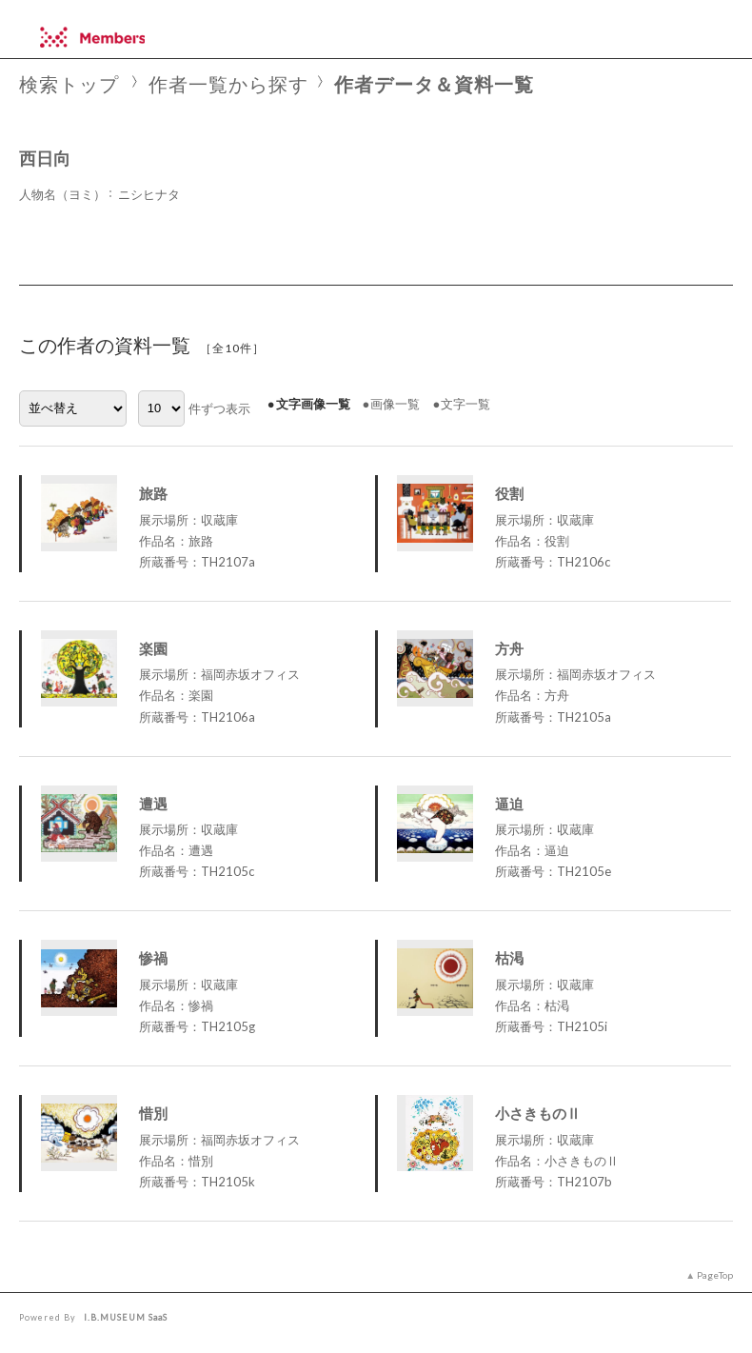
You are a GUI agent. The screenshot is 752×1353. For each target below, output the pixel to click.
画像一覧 (395, 403)
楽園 (153, 648)
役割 (509, 493)
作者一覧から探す (228, 84)
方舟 (509, 648)
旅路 (153, 493)
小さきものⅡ (538, 1113)
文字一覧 (465, 403)
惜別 (153, 1113)
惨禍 (153, 957)
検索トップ (69, 84)
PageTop (715, 1275)
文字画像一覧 (313, 403)
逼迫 (509, 803)
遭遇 (153, 803)
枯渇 (509, 957)
